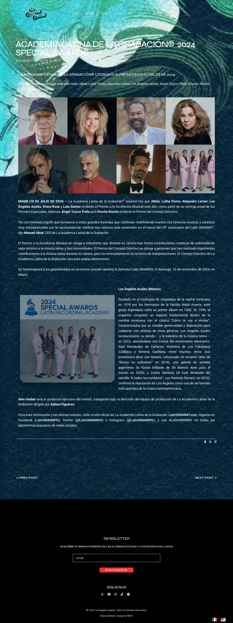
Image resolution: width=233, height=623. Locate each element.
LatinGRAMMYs (47, 420)
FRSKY (130, 615)
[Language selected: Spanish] (220, 619)
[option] (224, 619)
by (24, 60)
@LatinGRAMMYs (89, 420)
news (21, 39)
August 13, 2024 (49, 60)
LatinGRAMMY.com (183, 415)
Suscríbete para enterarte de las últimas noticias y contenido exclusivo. (116, 553)
